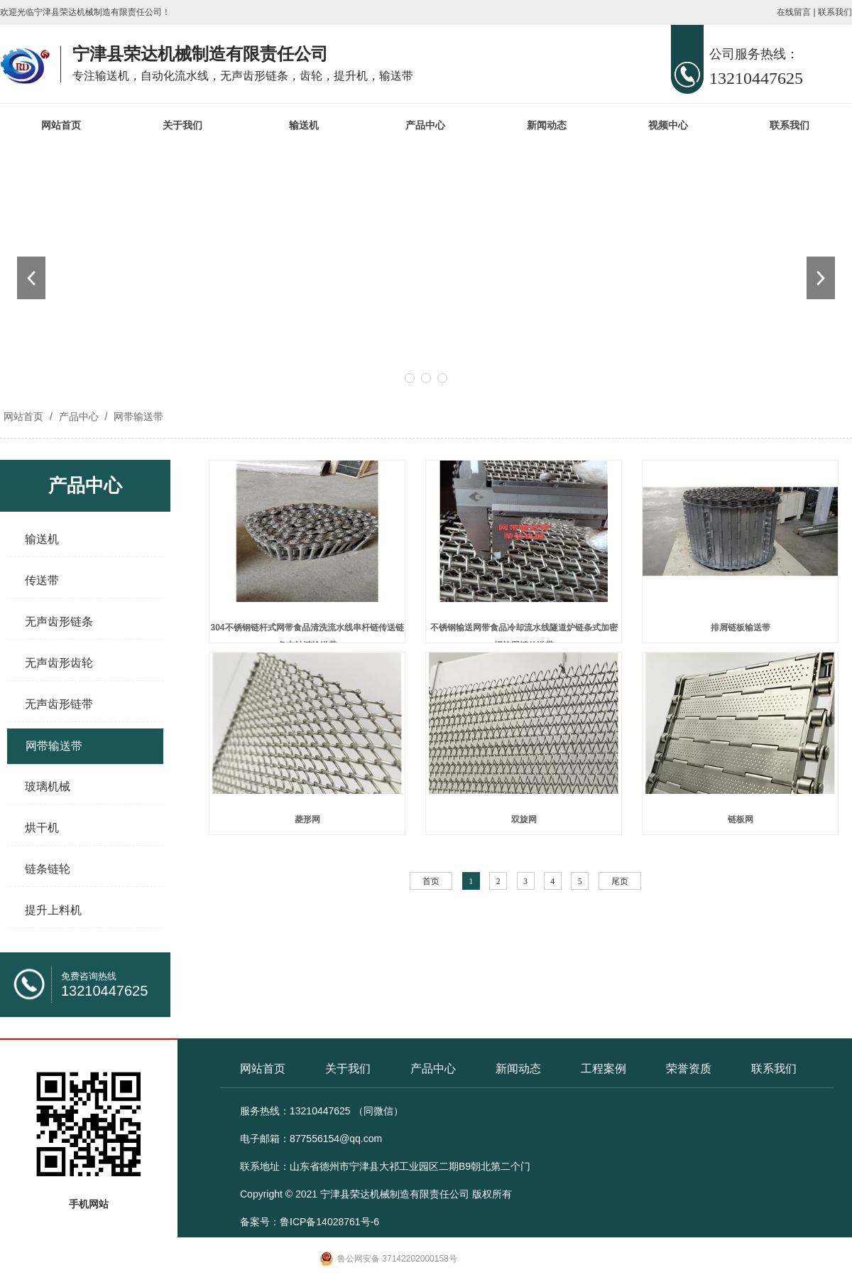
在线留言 (794, 12)
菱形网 (307, 819)
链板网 (740, 819)
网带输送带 (137, 416)
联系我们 (835, 12)
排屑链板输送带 (740, 628)
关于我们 (182, 125)
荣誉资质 (688, 1069)
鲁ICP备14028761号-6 (329, 1221)
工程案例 (603, 1069)
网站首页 (61, 125)
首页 (430, 881)
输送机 (304, 125)
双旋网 (524, 819)
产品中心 (425, 125)
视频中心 (668, 125)
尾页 (619, 881)
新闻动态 (547, 125)
